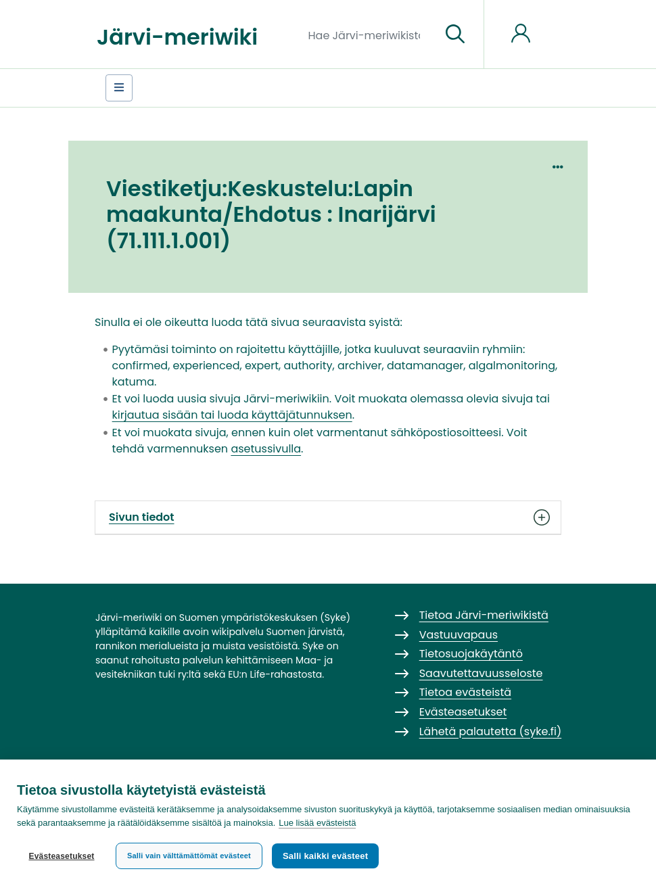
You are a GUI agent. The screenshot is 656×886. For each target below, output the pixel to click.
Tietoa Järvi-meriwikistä (483, 615)
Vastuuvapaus (458, 635)
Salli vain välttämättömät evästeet (189, 856)
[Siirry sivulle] (455, 34)
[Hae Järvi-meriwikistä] (369, 34)
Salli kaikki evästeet (325, 856)
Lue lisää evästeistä (317, 823)
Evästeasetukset (61, 856)
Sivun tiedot (328, 517)
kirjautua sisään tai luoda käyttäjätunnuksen (232, 415)
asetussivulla (266, 449)
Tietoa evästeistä (465, 692)
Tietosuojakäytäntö (471, 653)
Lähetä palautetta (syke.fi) (490, 731)
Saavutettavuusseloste (481, 673)
